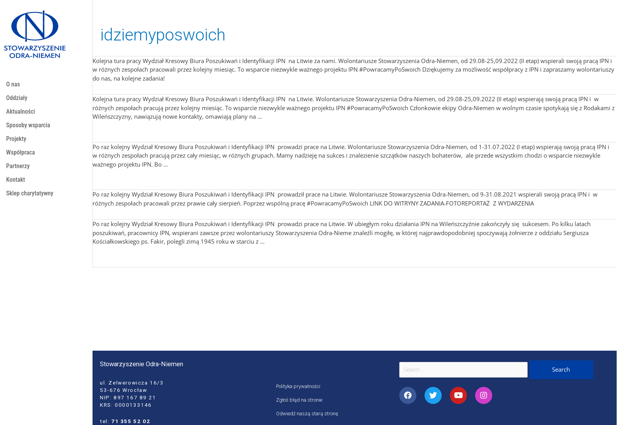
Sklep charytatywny (31, 199)
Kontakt (16, 184)
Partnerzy (18, 170)
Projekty (16, 142)
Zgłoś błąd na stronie (300, 400)
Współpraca (21, 156)
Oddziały (17, 98)
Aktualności (21, 113)
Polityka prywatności (300, 386)
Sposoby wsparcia (29, 127)
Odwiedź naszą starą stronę (308, 413)
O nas (13, 84)
